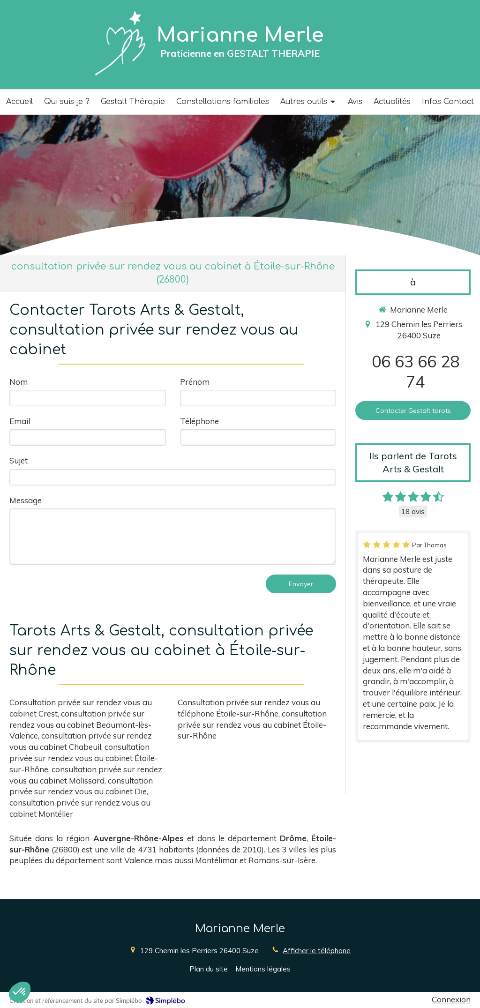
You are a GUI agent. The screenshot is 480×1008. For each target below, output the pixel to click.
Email (19, 421)
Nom (18, 382)
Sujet (18, 460)
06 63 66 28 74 (415, 371)
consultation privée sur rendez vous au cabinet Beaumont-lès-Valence (80, 725)
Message (25, 500)
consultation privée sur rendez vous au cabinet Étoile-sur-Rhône (83, 758)
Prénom (195, 382)
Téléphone (199, 421)
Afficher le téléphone (317, 950)
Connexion (451, 999)
